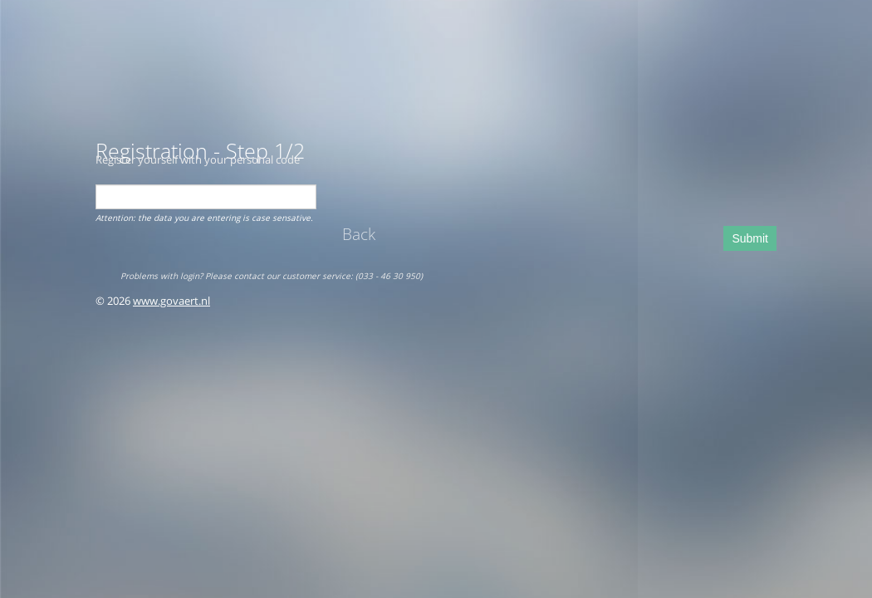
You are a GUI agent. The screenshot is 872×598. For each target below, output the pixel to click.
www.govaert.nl (171, 300)
